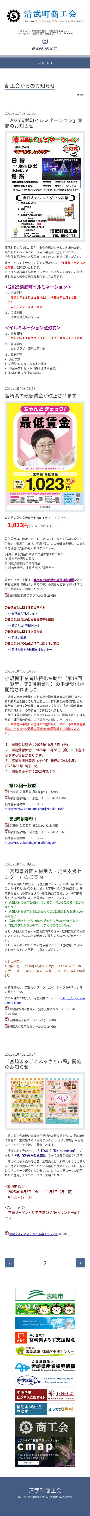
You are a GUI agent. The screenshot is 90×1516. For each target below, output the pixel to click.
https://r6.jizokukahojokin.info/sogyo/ (30, 842)
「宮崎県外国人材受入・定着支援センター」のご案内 (43, 874)
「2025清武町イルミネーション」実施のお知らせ (44, 123)
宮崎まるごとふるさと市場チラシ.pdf (33, 1234)
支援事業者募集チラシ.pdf (26, 1020)
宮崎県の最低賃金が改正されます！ (43, 395)
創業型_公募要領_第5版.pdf (27, 825)
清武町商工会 (45, 1490)
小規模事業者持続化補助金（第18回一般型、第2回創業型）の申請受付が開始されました (44, 684)
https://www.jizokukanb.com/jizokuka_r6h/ (34, 809)
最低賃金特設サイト (25, 613)
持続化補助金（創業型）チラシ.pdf (32, 832)
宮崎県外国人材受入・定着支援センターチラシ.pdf (42, 1009)
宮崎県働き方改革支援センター (32, 649)
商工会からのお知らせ (30, 86)
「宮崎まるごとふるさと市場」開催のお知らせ (43, 1064)
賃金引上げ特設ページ (26, 625)
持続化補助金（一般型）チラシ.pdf (32, 798)
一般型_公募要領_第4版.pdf (27, 792)
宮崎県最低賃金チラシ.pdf (26, 595)
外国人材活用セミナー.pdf (26, 1026)
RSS (81, 95)
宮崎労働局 (19, 638)
